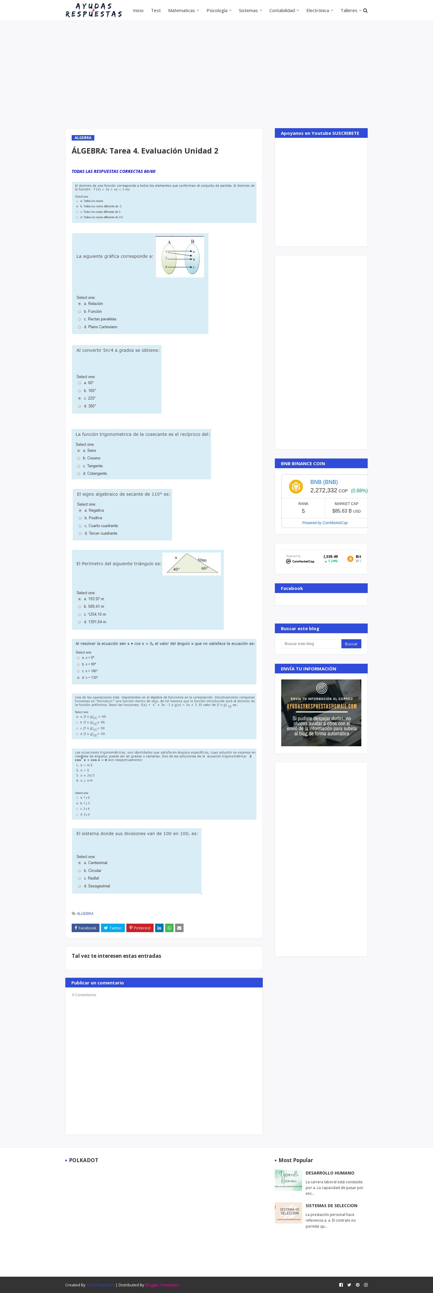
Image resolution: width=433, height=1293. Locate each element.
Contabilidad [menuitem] (282, 10)
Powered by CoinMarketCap (325, 523)
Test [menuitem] (156, 10)
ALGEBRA (85, 913)
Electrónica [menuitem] (317, 10)
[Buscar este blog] (311, 643)
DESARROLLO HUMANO (330, 1173)
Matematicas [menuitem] (181, 10)
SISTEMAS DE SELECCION (331, 1205)
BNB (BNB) (324, 482)
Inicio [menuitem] (138, 10)
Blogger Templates (162, 1285)
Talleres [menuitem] (348, 10)
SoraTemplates (100, 1285)
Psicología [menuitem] (217, 10)
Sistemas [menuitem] (248, 10)
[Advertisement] (216, 73)
